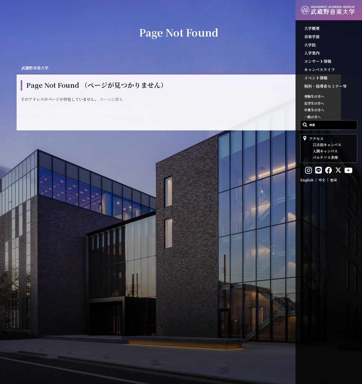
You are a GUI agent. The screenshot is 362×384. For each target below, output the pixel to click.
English (307, 179)
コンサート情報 (317, 61)
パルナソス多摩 (325, 157)
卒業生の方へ (314, 109)
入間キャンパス (325, 151)
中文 (322, 179)
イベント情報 (315, 78)
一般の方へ (312, 116)
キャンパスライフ (319, 69)
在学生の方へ (314, 103)
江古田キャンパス (327, 144)
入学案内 (312, 53)
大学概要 (312, 28)
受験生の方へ (314, 96)
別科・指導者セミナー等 (325, 86)
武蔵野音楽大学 (34, 68)
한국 (333, 179)
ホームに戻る (111, 99)
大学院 (310, 45)
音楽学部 (312, 36)
